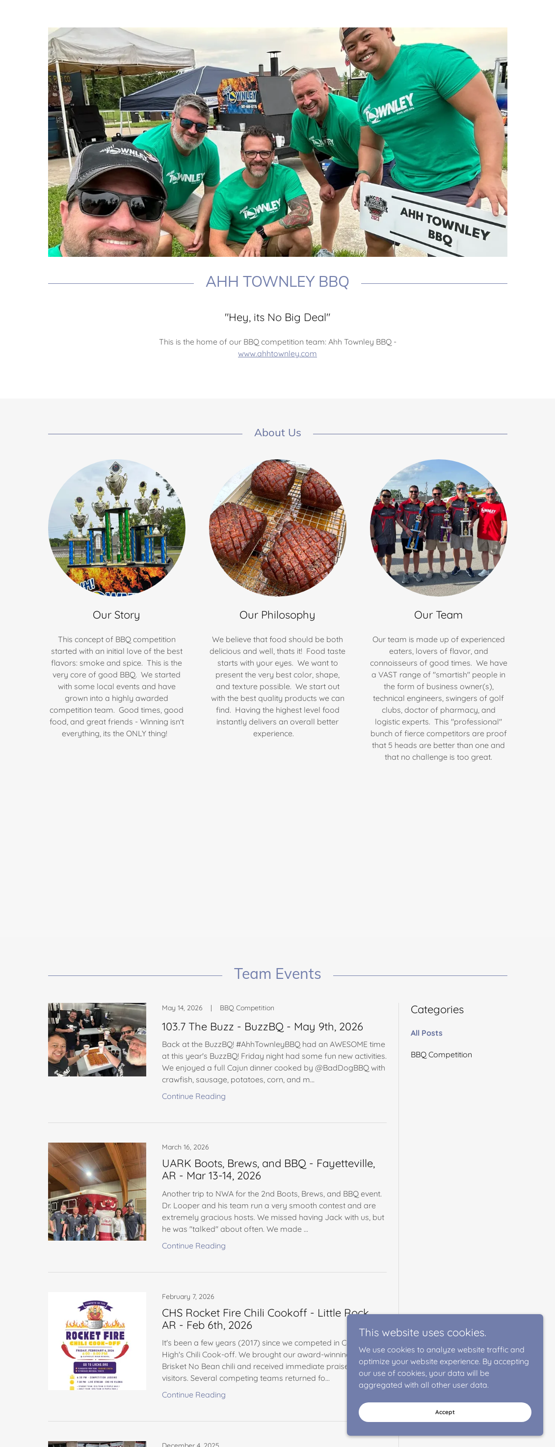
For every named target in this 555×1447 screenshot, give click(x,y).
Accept (445, 1412)
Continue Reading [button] (194, 1096)
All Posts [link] (427, 1033)
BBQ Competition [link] (441, 1054)
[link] (217, 1063)
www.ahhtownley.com (277, 353)
